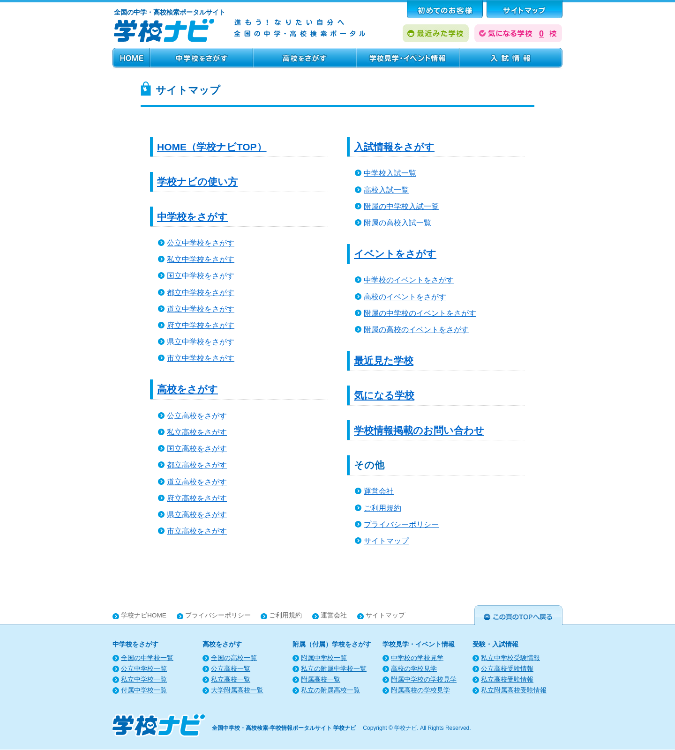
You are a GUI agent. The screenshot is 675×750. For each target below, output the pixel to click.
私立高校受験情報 (507, 679)
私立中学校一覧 (144, 679)
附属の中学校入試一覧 (401, 206)
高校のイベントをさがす (405, 297)
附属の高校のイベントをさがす (416, 330)
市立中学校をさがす (200, 358)
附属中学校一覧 (324, 657)
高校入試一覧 (386, 190)
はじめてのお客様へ (445, 9)
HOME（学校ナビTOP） (212, 146)
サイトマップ (386, 541)
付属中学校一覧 (144, 690)
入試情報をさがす (394, 146)
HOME (131, 57)
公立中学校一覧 (144, 668)
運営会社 (379, 491)
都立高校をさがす (197, 465)
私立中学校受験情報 (510, 657)
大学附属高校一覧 (237, 690)
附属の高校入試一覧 (397, 223)
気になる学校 (384, 395)
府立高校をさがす (197, 498)
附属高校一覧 (320, 679)
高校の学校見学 (414, 668)
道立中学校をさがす (200, 309)
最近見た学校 (383, 360)
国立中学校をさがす (200, 276)
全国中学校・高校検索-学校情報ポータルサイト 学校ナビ (284, 728)
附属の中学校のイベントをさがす (420, 313)
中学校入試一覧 (390, 173)
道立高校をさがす (197, 482)
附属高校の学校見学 (420, 690)
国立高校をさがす (197, 449)
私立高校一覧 (230, 679)
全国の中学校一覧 (147, 657)
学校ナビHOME (143, 615)
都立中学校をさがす (200, 293)
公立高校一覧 (230, 668)
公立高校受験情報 (507, 668)
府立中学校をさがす (200, 325)
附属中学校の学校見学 (424, 679)
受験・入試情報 (510, 57)
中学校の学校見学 (417, 657)
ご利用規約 (382, 508)
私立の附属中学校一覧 (334, 668)
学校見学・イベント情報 (407, 57)
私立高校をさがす (197, 432)
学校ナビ (405, 728)
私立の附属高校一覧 (330, 690)
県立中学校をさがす (200, 342)
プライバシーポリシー (401, 524)
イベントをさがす (395, 253)
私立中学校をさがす (200, 259)
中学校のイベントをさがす (409, 280)
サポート (524, 9)
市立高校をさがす (197, 531)
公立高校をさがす (197, 416)
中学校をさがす (201, 57)
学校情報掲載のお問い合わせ (419, 430)
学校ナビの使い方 (197, 181)
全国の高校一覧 (234, 657)
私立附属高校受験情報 (514, 690)
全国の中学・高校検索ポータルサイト (169, 12)
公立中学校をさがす (200, 243)
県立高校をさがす (197, 515)
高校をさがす (304, 57)
